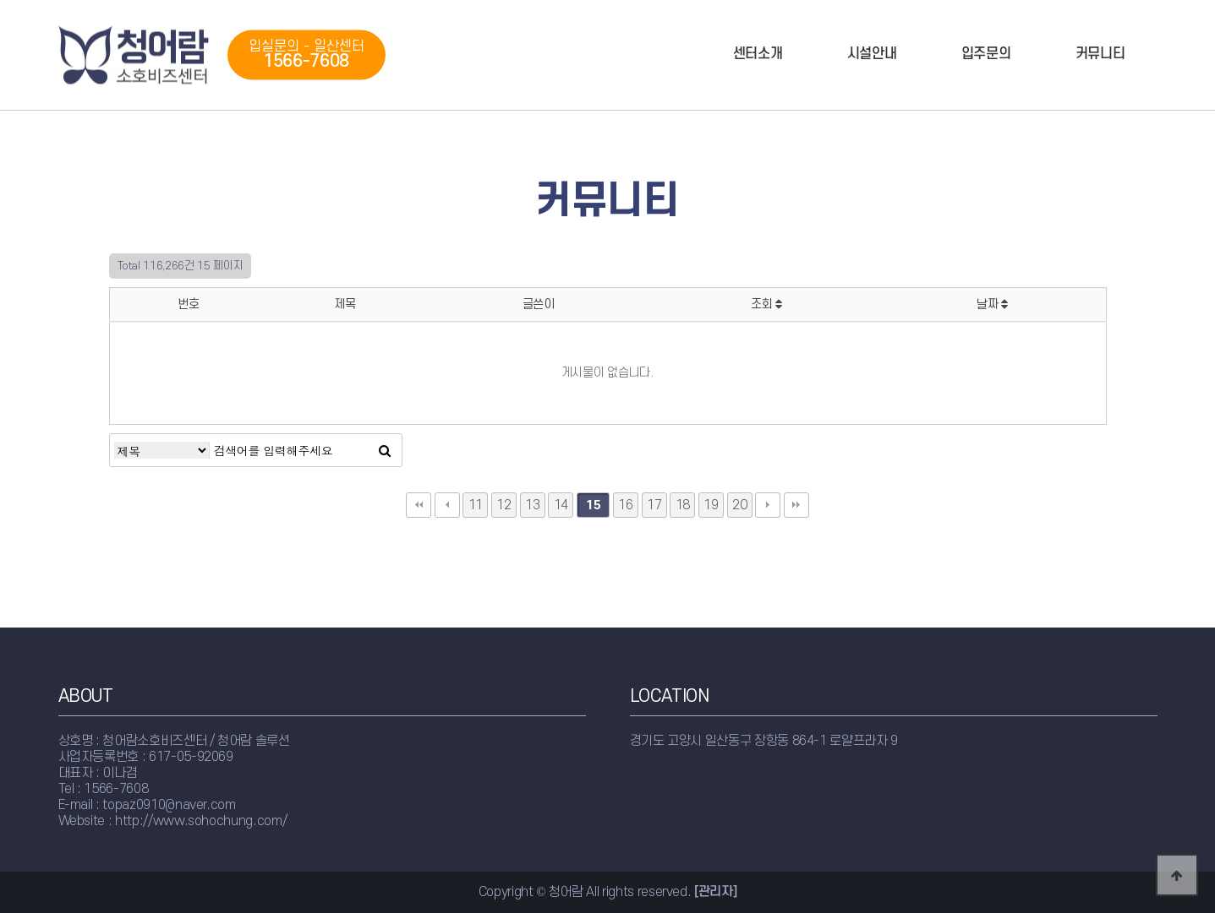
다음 (767, 505)
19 (710, 505)
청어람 (134, 55)
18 (683, 505)
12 (503, 505)
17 (654, 505)
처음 (418, 505)
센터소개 (758, 54)
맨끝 (796, 505)
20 (739, 505)
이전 (447, 505)
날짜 (992, 304)
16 (625, 505)
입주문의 (986, 54)
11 (475, 505)
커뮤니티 (1100, 54)
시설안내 (872, 54)
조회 (766, 304)
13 (532, 505)
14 (561, 505)
